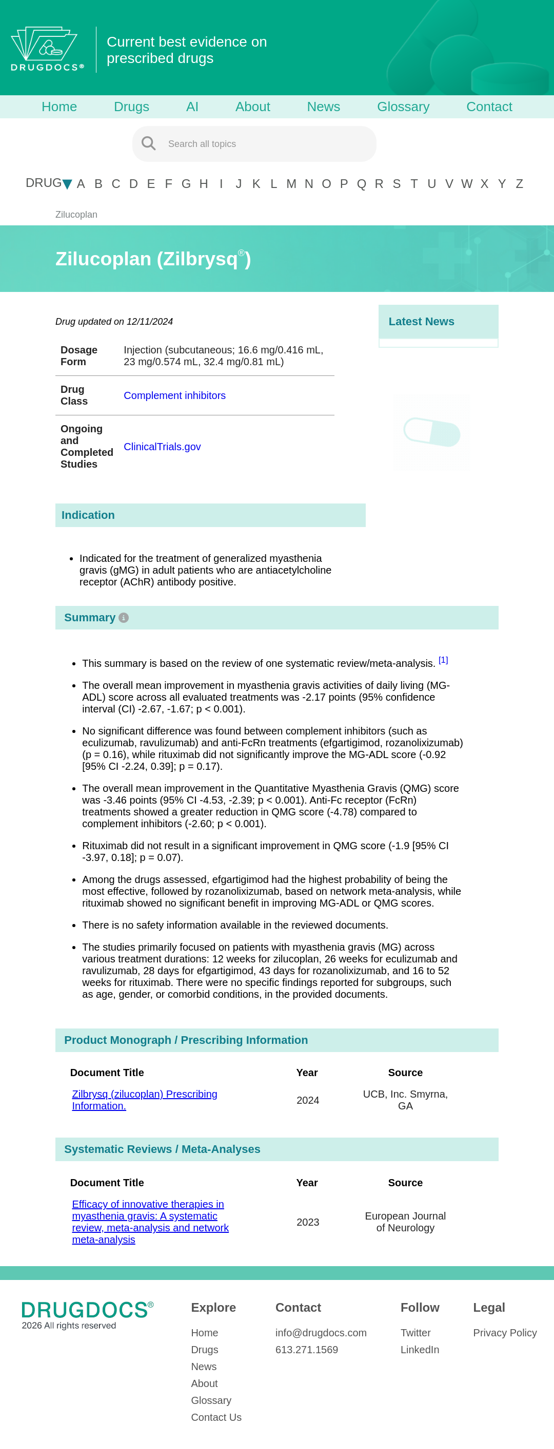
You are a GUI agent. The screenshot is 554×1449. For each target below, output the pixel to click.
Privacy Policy (505, 1332)
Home (59, 106)
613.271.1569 (306, 1349)
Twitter (416, 1332)
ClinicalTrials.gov (162, 446)
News (324, 106)
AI (192, 106)
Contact (489, 106)
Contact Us (216, 1417)
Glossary (403, 106)
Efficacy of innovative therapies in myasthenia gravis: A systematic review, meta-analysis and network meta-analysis (150, 1222)
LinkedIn (420, 1349)
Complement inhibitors (175, 395)
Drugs (131, 106)
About (252, 106)
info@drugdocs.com (321, 1332)
